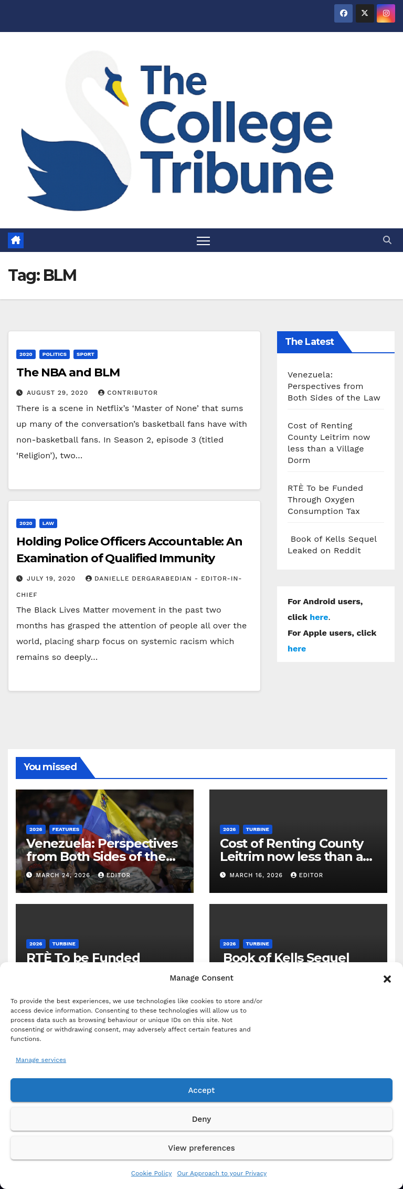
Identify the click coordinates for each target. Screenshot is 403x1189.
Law (48, 523)
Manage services (41, 1060)
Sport (85, 354)
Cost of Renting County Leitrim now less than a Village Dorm (291, 856)
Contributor (128, 392)
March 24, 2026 (64, 875)
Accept (201, 1090)
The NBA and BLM (68, 372)
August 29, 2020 (59, 392)
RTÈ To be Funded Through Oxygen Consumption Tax (325, 499)
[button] (387, 978)
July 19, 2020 (52, 578)
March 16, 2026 (257, 875)
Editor (114, 875)
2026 (36, 829)
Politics (55, 354)
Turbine (257, 829)
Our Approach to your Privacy (222, 1173)
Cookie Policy (151, 1173)
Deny (201, 1119)
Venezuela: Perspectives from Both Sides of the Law (334, 386)
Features (66, 829)
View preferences (201, 1148)
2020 (26, 354)
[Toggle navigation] (203, 240)
